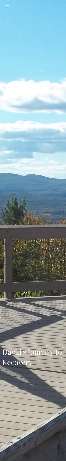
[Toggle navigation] (6, 5)
